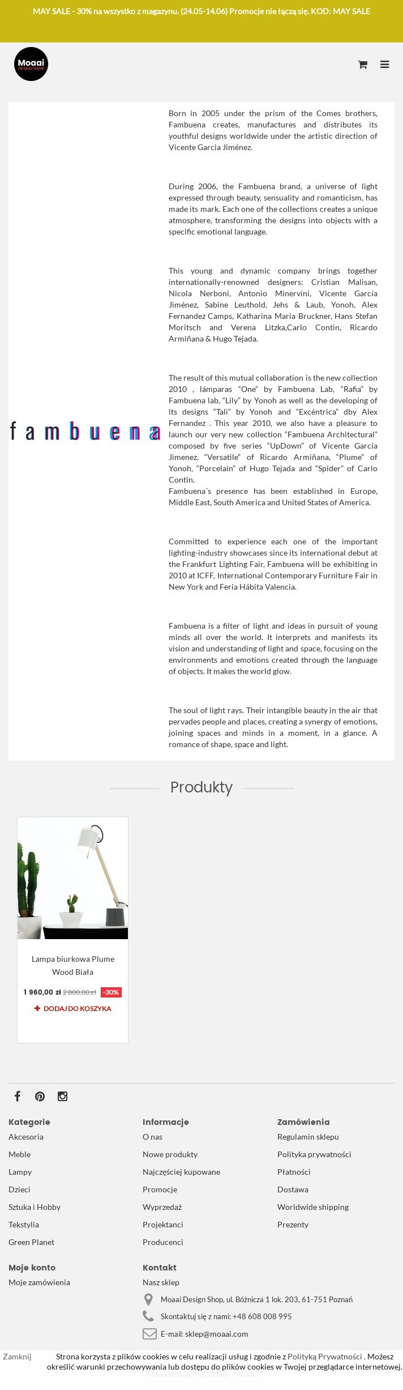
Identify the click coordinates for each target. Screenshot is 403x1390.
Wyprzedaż (162, 1207)
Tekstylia (23, 1224)
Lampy (20, 1171)
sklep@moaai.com (216, 1333)
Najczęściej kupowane (181, 1171)
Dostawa (292, 1189)
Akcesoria (26, 1136)
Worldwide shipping (313, 1207)
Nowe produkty (170, 1154)
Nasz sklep (161, 1282)
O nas (152, 1136)
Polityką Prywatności (324, 1356)
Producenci (163, 1242)
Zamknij (17, 1356)
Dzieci (19, 1189)
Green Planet (31, 1242)
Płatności (294, 1171)
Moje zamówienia (39, 1282)
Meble (19, 1154)
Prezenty (292, 1224)
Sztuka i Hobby (34, 1207)
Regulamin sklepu (308, 1136)
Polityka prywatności (314, 1154)
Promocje (160, 1189)
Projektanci (163, 1224)
